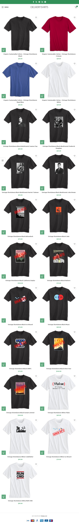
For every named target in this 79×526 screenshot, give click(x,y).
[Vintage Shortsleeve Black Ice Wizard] (20, 306)
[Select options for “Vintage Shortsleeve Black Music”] (42, 322)
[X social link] (36, 2)
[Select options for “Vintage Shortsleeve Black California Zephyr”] (4, 278)
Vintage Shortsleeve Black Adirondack (20, 238)
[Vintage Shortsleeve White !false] (59, 394)
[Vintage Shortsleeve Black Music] (59, 306)
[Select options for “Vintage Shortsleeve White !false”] (42, 411)
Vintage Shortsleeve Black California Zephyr (20, 282)
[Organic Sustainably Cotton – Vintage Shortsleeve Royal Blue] (20, 79)
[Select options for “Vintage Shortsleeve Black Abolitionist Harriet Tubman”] (4, 188)
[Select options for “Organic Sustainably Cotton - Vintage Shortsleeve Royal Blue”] (4, 96)
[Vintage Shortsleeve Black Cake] (59, 218)
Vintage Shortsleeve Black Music (59, 326)
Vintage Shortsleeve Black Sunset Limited (20, 415)
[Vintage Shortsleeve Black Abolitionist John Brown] (59, 171)
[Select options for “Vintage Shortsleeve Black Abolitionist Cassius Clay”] (4, 142)
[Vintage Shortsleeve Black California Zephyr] (20, 262)
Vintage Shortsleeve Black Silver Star (59, 371)
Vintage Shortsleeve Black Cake (59, 238)
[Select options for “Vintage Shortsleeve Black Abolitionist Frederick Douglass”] (42, 142)
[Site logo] (39, 7)
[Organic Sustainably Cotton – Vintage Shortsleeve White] (59, 79)
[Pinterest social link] (39, 2)
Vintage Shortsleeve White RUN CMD (20, 503)
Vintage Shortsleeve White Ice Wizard (59, 459)
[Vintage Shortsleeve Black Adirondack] (20, 218)
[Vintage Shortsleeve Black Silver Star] (59, 350)
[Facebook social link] (33, 2)
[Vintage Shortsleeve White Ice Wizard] (59, 438)
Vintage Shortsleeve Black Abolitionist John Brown (58, 192)
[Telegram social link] (45, 2)
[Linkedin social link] (42, 2)
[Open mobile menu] (5, 7)
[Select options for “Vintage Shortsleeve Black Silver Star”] (42, 366)
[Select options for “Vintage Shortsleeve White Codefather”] (4, 455)
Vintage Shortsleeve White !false (58, 415)
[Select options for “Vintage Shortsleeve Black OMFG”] (4, 366)
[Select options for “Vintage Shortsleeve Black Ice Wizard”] (4, 322)
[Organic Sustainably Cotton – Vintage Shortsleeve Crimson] (59, 33)
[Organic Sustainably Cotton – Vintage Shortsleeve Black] (20, 33)
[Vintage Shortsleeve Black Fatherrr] (59, 262)
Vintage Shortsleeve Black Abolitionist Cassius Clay (20, 146)
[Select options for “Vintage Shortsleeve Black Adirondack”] (4, 234)
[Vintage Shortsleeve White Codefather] (20, 438)
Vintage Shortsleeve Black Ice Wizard (20, 326)
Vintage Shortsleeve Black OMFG (20, 371)
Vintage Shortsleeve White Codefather (20, 459)
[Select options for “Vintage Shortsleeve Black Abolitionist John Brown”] (42, 188)
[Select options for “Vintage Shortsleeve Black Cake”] (42, 234)
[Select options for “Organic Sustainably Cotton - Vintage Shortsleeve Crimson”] (42, 50)
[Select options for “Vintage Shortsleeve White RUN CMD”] (4, 499)
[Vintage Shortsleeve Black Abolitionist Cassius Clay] (20, 125)
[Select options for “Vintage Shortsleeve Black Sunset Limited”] (4, 411)
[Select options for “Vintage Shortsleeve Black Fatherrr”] (42, 278)
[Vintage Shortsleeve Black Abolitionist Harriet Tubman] (20, 171)
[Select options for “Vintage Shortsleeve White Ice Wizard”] (42, 455)
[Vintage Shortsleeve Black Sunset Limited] (20, 394)
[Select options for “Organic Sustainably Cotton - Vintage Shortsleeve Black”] (4, 50)
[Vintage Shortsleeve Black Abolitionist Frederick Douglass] (59, 125)
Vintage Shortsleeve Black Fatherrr (59, 282)
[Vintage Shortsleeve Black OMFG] (20, 350)
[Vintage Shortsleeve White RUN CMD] (20, 482)
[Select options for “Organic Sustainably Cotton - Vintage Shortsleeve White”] (42, 96)
